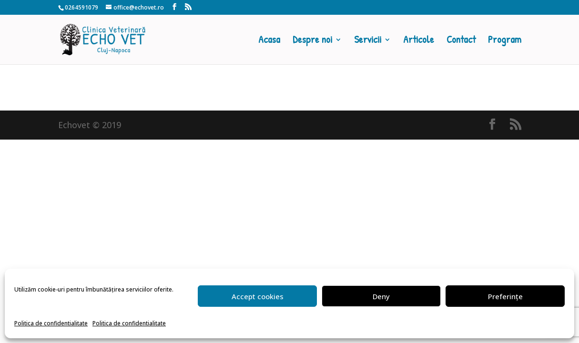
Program (504, 41)
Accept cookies (258, 296)
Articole (418, 41)
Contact (461, 41)
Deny (381, 296)
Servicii (367, 41)
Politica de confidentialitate (51, 323)
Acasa (269, 41)
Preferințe (505, 296)
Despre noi (312, 41)
